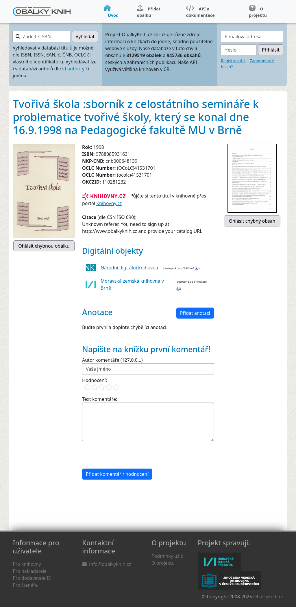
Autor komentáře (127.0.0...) (112, 360)
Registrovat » (233, 60)
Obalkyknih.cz (268, 596)
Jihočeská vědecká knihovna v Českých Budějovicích (229, 580)
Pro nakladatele (30, 571)
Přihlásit (271, 50)
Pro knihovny (27, 564)
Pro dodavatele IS (32, 578)
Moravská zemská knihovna (219, 562)
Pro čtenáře (25, 585)
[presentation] (126, 455)
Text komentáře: (99, 399)
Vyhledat (85, 36)
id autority (73, 68)
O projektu (163, 563)
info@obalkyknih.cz (110, 564)
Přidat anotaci (195, 313)
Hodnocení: (94, 380)
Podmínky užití (167, 556)
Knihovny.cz (109, 203)
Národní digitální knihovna (129, 267)
